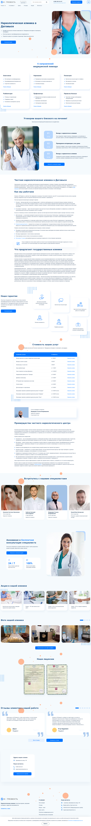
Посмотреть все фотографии (45, 647)
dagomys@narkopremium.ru (22, 769)
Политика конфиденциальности (46, 812)
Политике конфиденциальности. (75, 820)
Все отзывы (36, 740)
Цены (19, 5)
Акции (32, 5)
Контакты (39, 5)
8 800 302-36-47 (38, 464)
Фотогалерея (42, 802)
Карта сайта (41, 809)
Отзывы (26, 5)
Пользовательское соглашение (46, 814)
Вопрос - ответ (42, 807)
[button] (81, 620)
